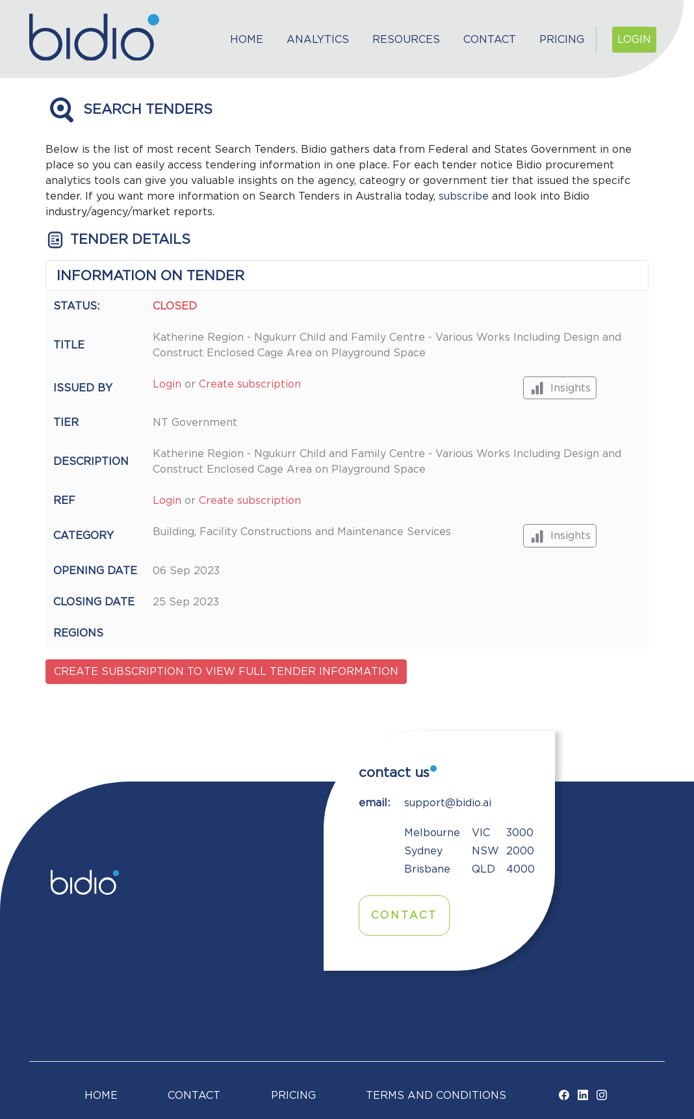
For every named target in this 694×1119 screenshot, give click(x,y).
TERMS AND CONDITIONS (436, 1095)
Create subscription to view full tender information (226, 671)
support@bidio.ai (447, 803)
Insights (560, 388)
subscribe (464, 196)
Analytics (318, 39)
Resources (406, 39)
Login (634, 39)
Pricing (561, 39)
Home (246, 39)
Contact (489, 39)
